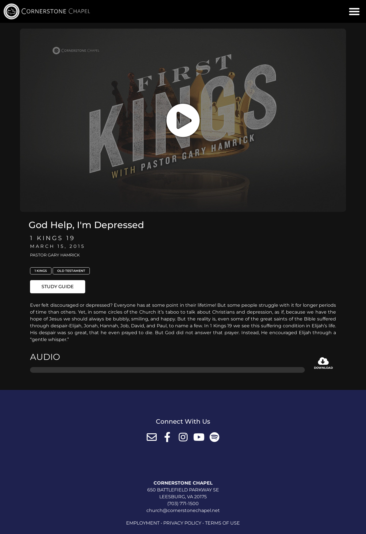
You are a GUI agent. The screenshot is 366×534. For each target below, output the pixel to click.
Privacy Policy (182, 523)
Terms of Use (222, 523)
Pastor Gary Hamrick (55, 255)
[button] (354, 11)
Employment (143, 523)
